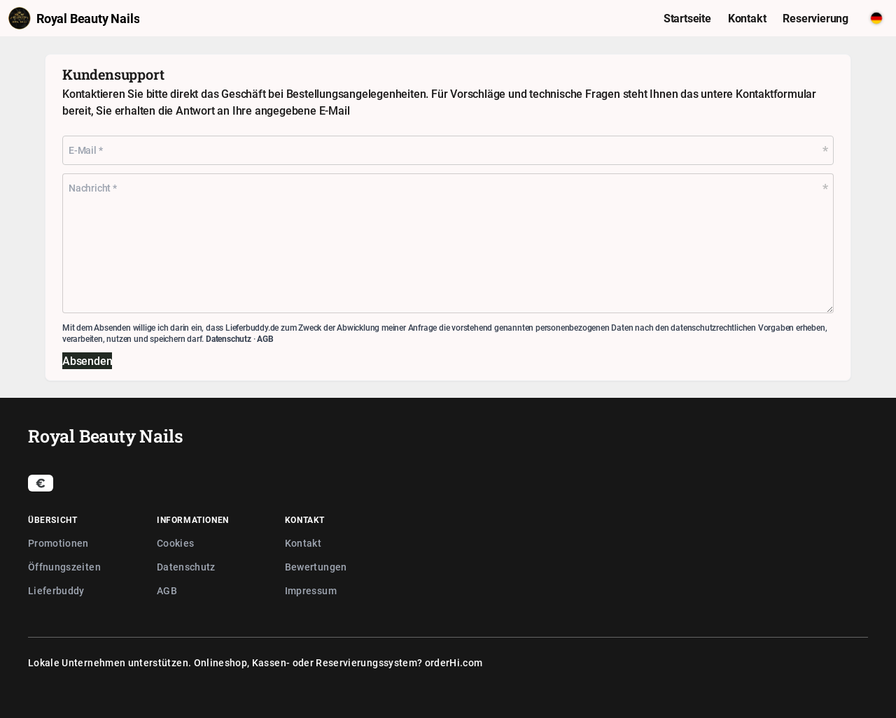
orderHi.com (454, 662)
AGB (265, 338)
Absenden (87, 360)
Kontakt (303, 543)
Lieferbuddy (56, 590)
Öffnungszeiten (64, 566)
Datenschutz (228, 338)
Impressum (311, 590)
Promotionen (58, 543)
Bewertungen (316, 566)
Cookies (175, 543)
